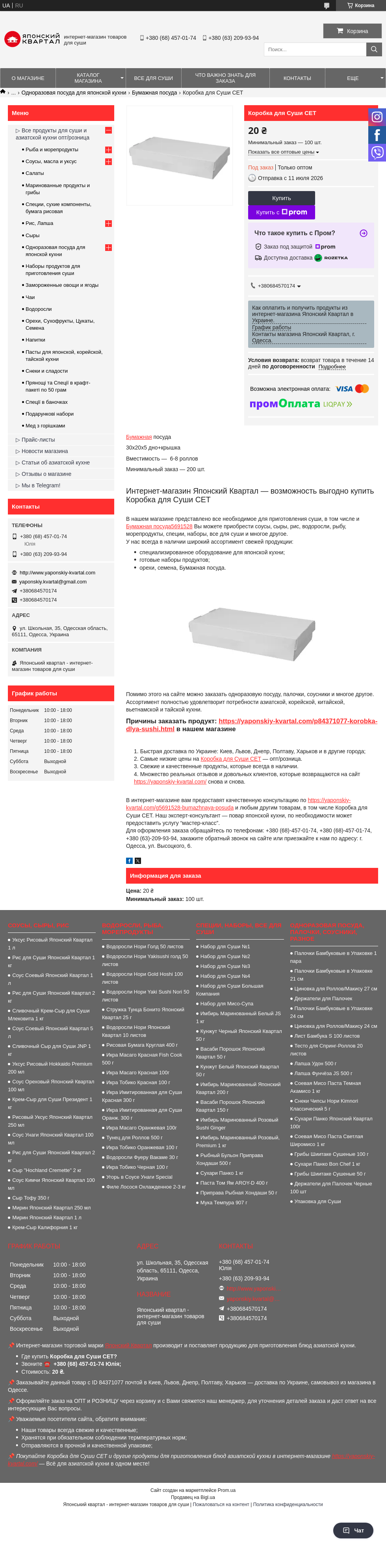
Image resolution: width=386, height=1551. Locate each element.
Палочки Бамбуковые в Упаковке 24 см (331, 1012)
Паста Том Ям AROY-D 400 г (234, 1183)
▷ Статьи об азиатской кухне (53, 462)
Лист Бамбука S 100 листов (327, 1036)
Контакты (297, 78)
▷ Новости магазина (42, 451)
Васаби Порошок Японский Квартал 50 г (230, 1053)
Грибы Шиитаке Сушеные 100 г (332, 1154)
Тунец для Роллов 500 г (134, 1137)
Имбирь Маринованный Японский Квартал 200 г (238, 1088)
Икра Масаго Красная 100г (137, 1072)
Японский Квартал (128, 1345)
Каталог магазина (88, 78)
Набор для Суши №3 (225, 966)
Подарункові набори (50, 414)
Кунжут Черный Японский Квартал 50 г (239, 1035)
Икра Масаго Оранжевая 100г (141, 1128)
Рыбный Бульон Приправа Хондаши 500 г (229, 1159)
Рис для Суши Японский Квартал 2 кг (51, 997)
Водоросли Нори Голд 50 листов (145, 946)
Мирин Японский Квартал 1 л (47, 1217)
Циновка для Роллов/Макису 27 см (336, 989)
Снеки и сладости (47, 371)
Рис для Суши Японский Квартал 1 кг (51, 961)
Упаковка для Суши (318, 1201)
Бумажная (139, 437)
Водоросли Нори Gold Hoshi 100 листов (142, 978)
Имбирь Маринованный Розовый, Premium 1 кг (238, 1141)
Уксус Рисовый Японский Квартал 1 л (50, 944)
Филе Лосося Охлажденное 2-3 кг (146, 1187)
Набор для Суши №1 (225, 946)
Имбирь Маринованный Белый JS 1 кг (238, 1017)
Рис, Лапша (39, 223)
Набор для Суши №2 (225, 956)
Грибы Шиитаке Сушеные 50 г (330, 1174)
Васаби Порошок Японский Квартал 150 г (230, 1106)
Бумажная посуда (154, 92)
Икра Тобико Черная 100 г (137, 1167)
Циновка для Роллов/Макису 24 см (336, 1026)
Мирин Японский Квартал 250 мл (51, 1208)
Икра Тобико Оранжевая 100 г (142, 1147)
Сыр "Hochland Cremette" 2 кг (47, 1170)
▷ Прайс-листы (35, 440)
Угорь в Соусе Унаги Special (139, 1177)
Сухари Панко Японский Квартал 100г (331, 1122)
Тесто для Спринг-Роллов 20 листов (326, 1050)
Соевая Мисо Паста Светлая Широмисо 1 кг (326, 1140)
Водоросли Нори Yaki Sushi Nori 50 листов (145, 996)
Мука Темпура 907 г (223, 1203)
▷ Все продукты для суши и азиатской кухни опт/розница (52, 134)
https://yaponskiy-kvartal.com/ (170, 781)
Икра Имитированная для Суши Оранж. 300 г (142, 1114)
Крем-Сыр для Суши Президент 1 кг (50, 1103)
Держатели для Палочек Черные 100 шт (331, 1187)
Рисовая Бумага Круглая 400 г (142, 1045)
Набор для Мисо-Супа (226, 1004)
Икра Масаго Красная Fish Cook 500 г (142, 1059)
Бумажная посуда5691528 (159, 526)
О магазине (27, 78)
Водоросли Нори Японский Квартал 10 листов (136, 1031)
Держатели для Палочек (324, 998)
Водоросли (39, 309)
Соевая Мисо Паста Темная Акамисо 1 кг (325, 1087)
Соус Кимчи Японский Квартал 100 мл (51, 1184)
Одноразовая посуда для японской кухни (74, 92)
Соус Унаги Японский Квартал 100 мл (50, 1139)
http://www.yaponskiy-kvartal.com (57, 573)
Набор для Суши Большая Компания (230, 990)
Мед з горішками (45, 426)
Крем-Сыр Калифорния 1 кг (45, 1227)
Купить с (281, 212)
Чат (353, 1530)
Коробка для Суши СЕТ (230, 759)
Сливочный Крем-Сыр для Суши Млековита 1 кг (48, 1015)
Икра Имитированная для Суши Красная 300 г (142, 1096)
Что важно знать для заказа (225, 78)
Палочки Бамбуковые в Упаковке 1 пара (333, 957)
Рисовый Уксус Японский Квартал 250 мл (50, 1121)
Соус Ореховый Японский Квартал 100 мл (51, 1085)
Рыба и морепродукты (52, 149)
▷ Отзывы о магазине (43, 474)
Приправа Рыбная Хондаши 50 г (238, 1193)
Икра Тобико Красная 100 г (138, 1082)
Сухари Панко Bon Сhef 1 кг (327, 1164)
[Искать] (374, 49)
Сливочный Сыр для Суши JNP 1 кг (49, 1050)
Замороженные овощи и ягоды (62, 285)
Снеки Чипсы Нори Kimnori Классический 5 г (324, 1105)
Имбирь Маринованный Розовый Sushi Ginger (237, 1124)
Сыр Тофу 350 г (30, 1198)
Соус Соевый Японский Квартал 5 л (50, 1032)
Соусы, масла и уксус (51, 161)
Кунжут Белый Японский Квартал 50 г (237, 1070)
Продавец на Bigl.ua (193, 1497)
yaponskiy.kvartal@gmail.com (53, 582)
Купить (281, 198)
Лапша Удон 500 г (316, 1063)
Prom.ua (227, 1490)
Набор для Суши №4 (225, 976)
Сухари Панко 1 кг (221, 1173)
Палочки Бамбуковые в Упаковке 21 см (331, 975)
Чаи (30, 297)
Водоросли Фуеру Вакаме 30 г (142, 1157)
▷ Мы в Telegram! (38, 485)
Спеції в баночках (47, 402)
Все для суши (153, 78)
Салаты (35, 173)
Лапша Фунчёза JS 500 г (324, 1073)
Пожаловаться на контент (221, 1504)
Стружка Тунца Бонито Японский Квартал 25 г (143, 1013)
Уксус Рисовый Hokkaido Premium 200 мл (50, 1068)
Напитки (35, 340)
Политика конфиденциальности (288, 1504)
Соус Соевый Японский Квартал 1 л (50, 979)
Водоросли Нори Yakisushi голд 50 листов (145, 960)
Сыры (32, 235)
